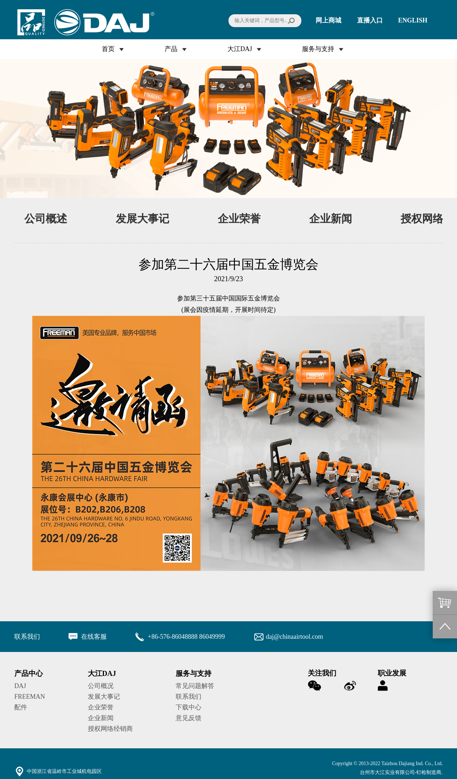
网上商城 (328, 20)
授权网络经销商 (110, 728)
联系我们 (188, 696)
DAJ (20, 685)
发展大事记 (142, 218)
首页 (108, 48)
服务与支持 (318, 48)
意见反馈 (188, 718)
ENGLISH (412, 20)
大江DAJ (239, 48)
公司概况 (101, 685)
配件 (20, 707)
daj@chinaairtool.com (294, 636)
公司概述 (45, 218)
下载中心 (188, 707)
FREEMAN (29, 696)
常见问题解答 (195, 685)
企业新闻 (330, 218)
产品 (171, 48)
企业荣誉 (239, 218)
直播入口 (370, 20)
